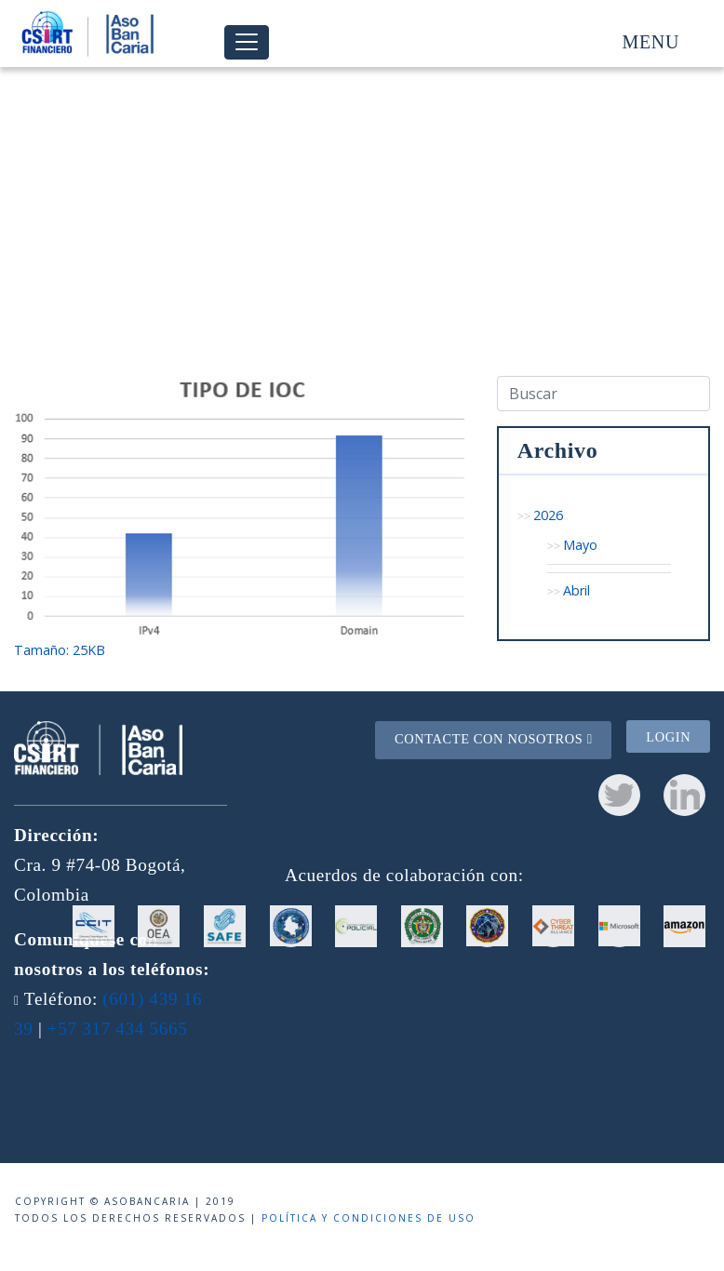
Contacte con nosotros (494, 738)
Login (668, 736)
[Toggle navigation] (246, 42)
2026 (548, 515)
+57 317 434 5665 (117, 1028)
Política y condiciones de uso (368, 1217)
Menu (651, 42)
